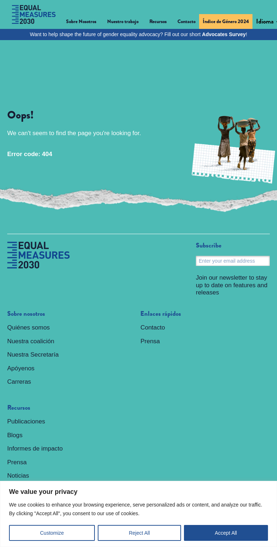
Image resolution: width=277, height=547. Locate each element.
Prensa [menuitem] (17, 462)
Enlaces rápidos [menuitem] (160, 314)
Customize (52, 533)
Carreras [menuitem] (19, 381)
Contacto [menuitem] (186, 21)
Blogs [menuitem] (15, 435)
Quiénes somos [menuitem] (28, 327)
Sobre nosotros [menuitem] (26, 314)
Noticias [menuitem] (18, 475)
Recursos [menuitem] (18, 408)
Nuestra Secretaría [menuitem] (33, 354)
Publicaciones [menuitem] (26, 421)
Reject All (139, 533)
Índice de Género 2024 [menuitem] (226, 21)
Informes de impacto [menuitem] (35, 448)
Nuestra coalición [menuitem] (30, 341)
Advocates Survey (224, 34)
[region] (138, 514)
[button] (85, 22)
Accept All (226, 533)
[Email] (233, 261)
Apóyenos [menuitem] (21, 368)
